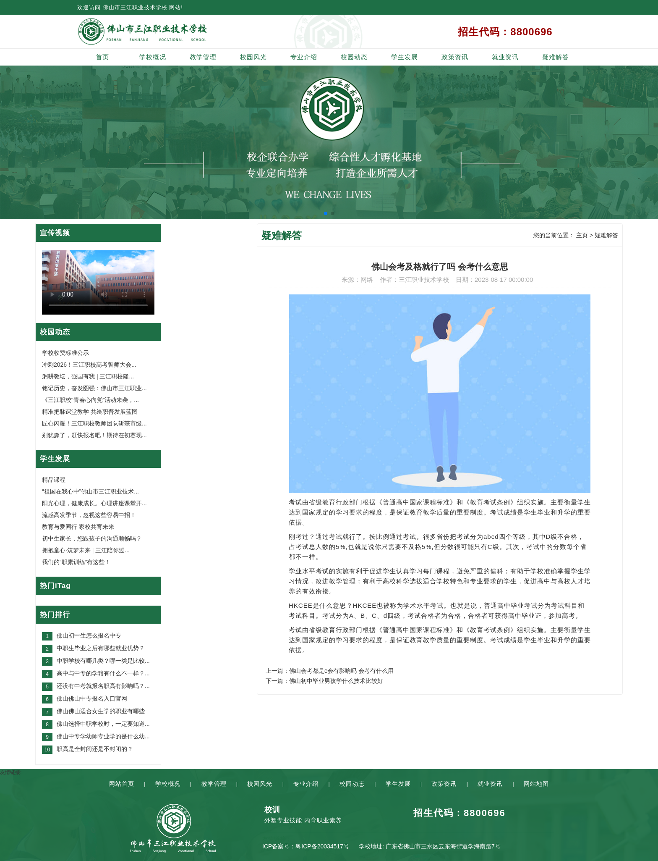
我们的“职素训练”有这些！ (76, 562)
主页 (582, 235)
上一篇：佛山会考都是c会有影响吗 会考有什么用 (330, 670)
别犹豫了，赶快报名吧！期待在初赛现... (94, 435)
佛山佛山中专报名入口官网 (92, 698)
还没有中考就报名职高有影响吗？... (103, 685)
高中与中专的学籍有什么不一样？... (103, 673)
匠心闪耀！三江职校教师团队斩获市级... (94, 423)
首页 (102, 56)
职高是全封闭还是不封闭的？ (95, 749)
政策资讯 (454, 56)
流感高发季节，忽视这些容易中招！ (89, 515)
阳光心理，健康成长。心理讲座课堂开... (94, 503)
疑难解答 (555, 56)
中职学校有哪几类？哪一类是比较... (103, 660)
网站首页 (121, 783)
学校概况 (152, 56)
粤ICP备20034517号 (322, 846)
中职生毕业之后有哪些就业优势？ (101, 648)
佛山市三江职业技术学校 (135, 7)
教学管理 (203, 56)
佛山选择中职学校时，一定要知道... (103, 723)
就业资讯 (505, 56)
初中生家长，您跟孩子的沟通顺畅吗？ (92, 538)
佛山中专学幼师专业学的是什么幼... (103, 736)
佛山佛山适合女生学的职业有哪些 (101, 711)
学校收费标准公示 (65, 352)
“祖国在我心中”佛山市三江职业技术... (90, 491)
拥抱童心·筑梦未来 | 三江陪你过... (86, 550)
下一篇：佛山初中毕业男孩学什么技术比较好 (324, 680)
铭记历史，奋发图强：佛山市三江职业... (94, 388)
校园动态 (354, 56)
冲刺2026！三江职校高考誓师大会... (89, 364)
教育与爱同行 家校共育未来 (78, 526)
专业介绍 (303, 56)
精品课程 (53, 479)
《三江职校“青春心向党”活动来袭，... (90, 399)
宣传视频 (55, 233)
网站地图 (536, 783)
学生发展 (404, 56)
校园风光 (253, 56)
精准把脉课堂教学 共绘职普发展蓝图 (90, 411)
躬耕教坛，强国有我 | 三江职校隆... (88, 376)
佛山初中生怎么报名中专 (89, 635)
